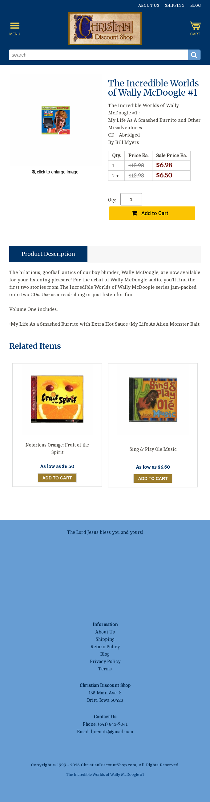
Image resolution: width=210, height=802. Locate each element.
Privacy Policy (105, 661)
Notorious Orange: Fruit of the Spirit (57, 449)
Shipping (174, 5)
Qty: (112, 200)
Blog (195, 5)
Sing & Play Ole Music (153, 449)
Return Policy (105, 646)
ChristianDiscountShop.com (108, 765)
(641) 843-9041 (112, 724)
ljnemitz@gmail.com (112, 731)
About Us (148, 5)
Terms (105, 669)
